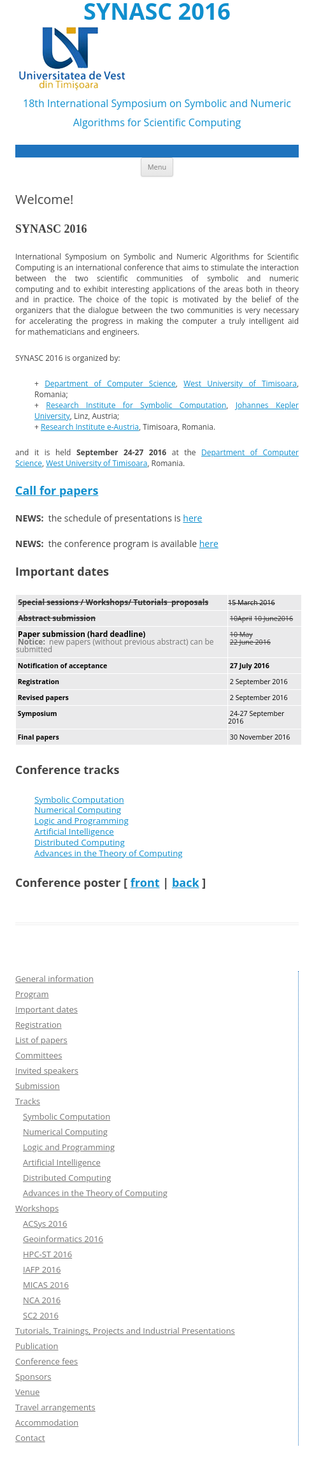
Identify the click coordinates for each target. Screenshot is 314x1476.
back (185, 882)
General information (54, 978)
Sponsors (33, 1376)
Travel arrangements (55, 1407)
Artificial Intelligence (74, 831)
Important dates (46, 1009)
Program (32, 994)
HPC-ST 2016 (47, 1254)
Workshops (37, 1208)
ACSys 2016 (45, 1223)
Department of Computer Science (110, 383)
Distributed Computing (79, 842)
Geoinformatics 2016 (63, 1239)
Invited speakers (46, 1070)
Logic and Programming (81, 820)
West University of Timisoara (240, 383)
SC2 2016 (41, 1315)
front (145, 882)
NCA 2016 (42, 1300)
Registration (38, 1024)
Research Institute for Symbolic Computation (136, 405)
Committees (38, 1055)
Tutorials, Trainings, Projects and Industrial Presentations (125, 1330)
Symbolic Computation (79, 799)
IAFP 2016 (42, 1269)
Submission (37, 1086)
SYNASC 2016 (157, 11)
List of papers (41, 1040)
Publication (36, 1346)
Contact (30, 1437)
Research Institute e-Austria (90, 426)
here (192, 518)
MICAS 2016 (46, 1284)
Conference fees (46, 1361)
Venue (27, 1392)
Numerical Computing (77, 809)
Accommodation (46, 1422)
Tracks (27, 1101)
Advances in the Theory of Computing (108, 853)
